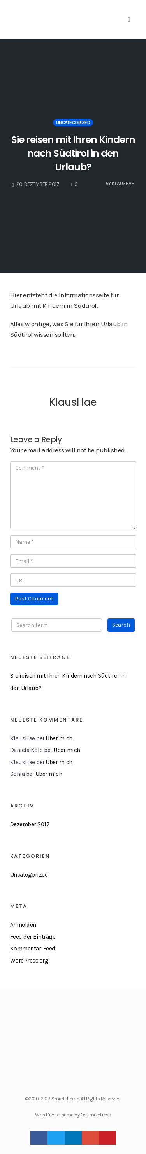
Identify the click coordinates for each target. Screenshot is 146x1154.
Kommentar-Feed (32, 948)
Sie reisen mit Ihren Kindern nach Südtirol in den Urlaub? (73, 153)
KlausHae (73, 402)
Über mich (59, 738)
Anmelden (23, 924)
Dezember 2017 (30, 824)
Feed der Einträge (33, 936)
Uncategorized (73, 122)
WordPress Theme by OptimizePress (73, 1115)
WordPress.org (29, 960)
